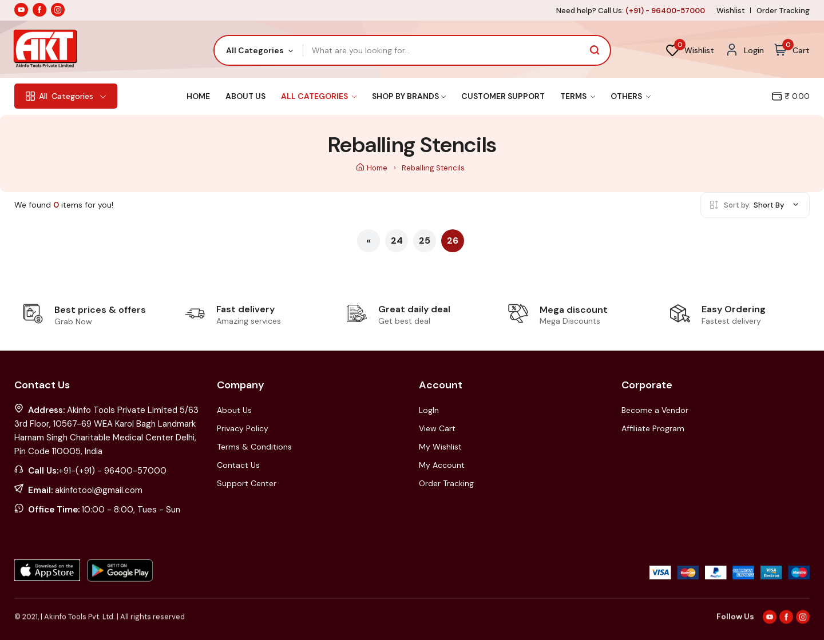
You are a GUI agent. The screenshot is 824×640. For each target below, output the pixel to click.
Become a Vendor (654, 410)
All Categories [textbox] (255, 50)
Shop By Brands (409, 96)
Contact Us (238, 465)
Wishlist (730, 10)
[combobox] (259, 50)
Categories (66, 96)
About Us (245, 96)
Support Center (246, 483)
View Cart (437, 428)
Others (631, 96)
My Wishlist (440, 447)
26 (452, 240)
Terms (577, 96)
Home (198, 96)
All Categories (318, 96)
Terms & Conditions (254, 447)
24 (397, 240)
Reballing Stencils (433, 168)
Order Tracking (783, 10)
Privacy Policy (242, 428)
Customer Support (503, 96)
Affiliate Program (652, 428)
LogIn (429, 410)
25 (424, 240)
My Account (442, 465)
